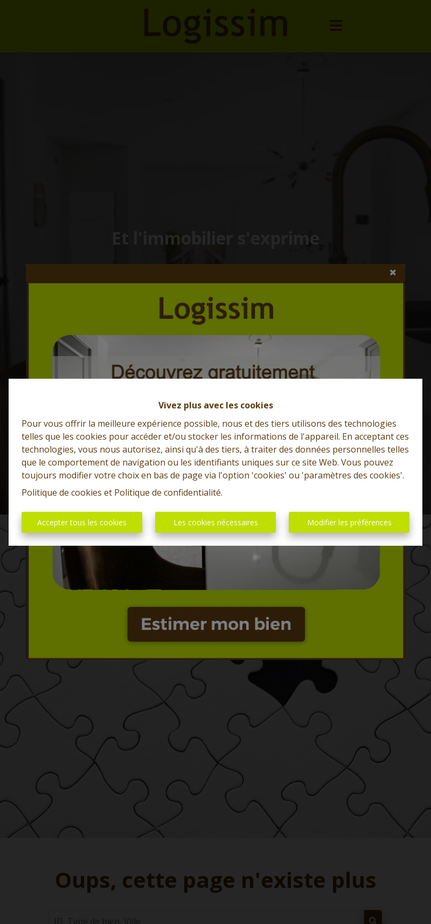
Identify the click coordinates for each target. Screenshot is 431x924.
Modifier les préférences (349, 522)
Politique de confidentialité (167, 492)
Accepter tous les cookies (82, 522)
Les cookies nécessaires (215, 522)
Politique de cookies (62, 492)
